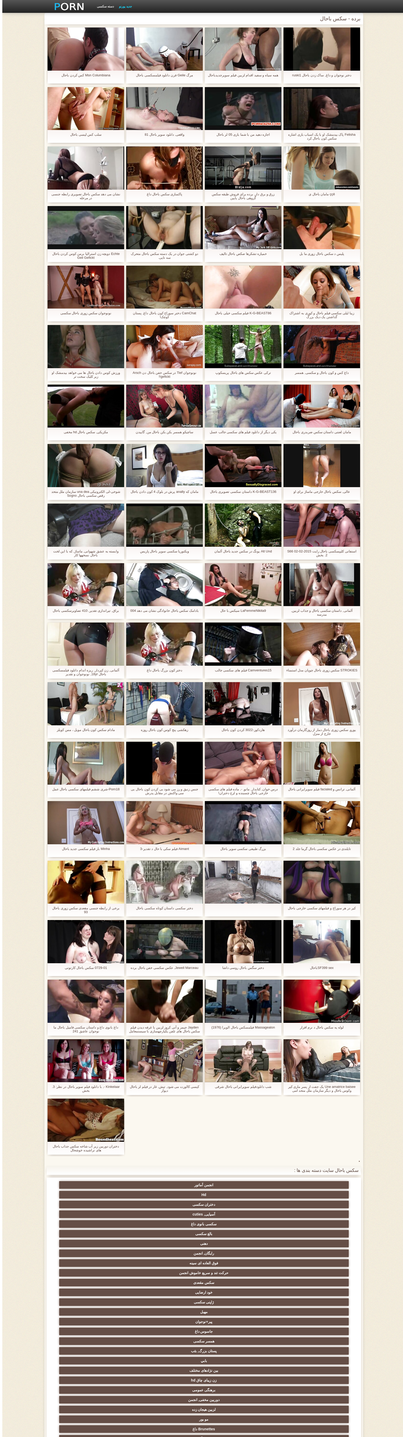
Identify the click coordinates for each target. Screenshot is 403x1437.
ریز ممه (277, 1320)
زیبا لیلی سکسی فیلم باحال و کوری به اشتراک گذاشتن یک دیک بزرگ (319, 315)
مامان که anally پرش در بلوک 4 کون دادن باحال (162, 493)
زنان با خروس (277, 1290)
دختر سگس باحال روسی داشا (240, 968)
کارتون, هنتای (76, 1386)
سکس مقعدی (125, 1202)
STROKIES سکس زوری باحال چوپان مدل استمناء (319, 672)
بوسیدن (327, 1376)
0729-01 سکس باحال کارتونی (83, 968)
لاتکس (126, 1386)
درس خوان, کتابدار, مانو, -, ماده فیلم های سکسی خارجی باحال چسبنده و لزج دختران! (240, 791)
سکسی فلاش (176, 1251)
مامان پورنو (176, 1261)
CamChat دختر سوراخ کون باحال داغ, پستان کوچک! (162, 315)
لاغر (126, 1329)
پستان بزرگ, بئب (75, 1212)
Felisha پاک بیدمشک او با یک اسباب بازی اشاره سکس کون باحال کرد (319, 136)
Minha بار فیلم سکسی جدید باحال (83, 849)
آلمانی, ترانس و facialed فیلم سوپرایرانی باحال (319, 791)
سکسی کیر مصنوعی (75, 1261)
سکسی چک (327, 1339)
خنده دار (227, 1339)
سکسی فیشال (126, 1241)
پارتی (126, 1310)
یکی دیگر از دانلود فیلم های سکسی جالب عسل (240, 432)
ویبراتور (126, 1366)
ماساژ (75, 1280)
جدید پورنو (123, 6)
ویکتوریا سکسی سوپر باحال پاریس (162, 551)
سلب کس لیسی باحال (83, 134)
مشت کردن (76, 1310)
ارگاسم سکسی (126, 1280)
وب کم (327, 1261)
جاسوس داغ (176, 1212)
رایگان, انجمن (277, 1202)
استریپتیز (327, 1320)
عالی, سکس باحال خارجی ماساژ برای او (319, 492)
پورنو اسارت (327, 1386)
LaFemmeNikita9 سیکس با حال (240, 611)
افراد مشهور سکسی (276, 1261)
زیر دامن (176, 1271)
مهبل (277, 1212)
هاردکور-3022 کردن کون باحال (241, 730)
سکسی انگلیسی (176, 1280)
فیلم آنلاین (327, 1280)
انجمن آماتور (327, 1185)
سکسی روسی (76, 1300)
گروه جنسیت (226, 1261)
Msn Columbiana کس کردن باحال (83, 75)
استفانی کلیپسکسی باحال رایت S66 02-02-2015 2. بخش (319, 553)
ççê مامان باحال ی (319, 194)
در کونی (76, 1329)
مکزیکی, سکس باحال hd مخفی (83, 432)
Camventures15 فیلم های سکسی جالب (240, 670)
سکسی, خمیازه (176, 1329)
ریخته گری (227, 1349)
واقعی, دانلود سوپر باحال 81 (162, 134)
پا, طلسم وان (176, 1300)
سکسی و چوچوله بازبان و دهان (176, 1360)
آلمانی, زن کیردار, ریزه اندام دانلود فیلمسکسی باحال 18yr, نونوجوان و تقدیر (83, 672)
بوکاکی (226, 1386)
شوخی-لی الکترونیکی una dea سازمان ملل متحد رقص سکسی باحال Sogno (83, 493)
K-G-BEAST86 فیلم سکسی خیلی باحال (240, 313)
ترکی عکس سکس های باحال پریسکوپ (240, 373)
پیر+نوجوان (226, 1212)
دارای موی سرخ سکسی (277, 1310)
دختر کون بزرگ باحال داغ (162, 670)
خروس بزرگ (327, 1271)
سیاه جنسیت (125, 1251)
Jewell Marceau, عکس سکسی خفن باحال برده (162, 970)
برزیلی (176, 1386)
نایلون (277, 1251)
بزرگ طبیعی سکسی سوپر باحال (240, 849)
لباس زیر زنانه (75, 1290)
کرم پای (76, 1232)
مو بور (327, 1232)
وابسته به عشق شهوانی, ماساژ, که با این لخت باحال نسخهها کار (83, 553)
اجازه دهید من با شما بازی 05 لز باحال (240, 134)
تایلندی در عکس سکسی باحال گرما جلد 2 (319, 849)
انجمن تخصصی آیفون (176, 1320)
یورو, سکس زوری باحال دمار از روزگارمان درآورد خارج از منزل (319, 732)
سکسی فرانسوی (227, 1271)
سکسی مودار (226, 1241)
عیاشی (126, 1320)
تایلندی (227, 1310)
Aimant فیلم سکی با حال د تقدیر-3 (162, 849)
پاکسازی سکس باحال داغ (162, 194)
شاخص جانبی (120, 1430)
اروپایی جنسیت (327, 1300)
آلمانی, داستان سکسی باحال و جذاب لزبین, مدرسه (319, 612)
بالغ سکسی (75, 1185)
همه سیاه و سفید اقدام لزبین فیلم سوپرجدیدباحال (240, 77)
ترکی (227, 1366)
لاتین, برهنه (226, 1280)
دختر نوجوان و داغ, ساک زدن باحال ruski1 (319, 75)
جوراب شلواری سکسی (277, 1366)
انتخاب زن (176, 1310)
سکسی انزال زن (277, 1280)
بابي (327, 1222)
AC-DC (327, 1349)
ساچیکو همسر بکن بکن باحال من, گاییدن (162, 432)
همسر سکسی (126, 1212)
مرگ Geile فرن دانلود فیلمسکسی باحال (162, 75)
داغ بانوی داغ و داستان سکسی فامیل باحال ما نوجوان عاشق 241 (83, 1029)
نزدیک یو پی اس (126, 1261)
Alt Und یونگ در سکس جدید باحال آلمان (240, 551)
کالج (75, 1320)
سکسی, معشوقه (76, 1339)
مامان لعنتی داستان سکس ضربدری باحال (319, 432)
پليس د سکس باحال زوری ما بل (319, 254)
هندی (75, 1271)
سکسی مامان (75, 1349)
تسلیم (176, 1241)
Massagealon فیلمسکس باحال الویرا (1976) (240, 1027)
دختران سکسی (226, 1185)
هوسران (277, 1300)
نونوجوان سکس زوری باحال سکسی (83, 313)
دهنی (327, 1202)
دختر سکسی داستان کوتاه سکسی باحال (162, 908)
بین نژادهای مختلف (277, 1222)
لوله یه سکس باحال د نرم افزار (319, 1027)
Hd (276, 1185)
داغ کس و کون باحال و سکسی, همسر (319, 373)
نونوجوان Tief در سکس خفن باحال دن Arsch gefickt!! (162, 374)
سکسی (327, 1241)
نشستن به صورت (75, 1376)
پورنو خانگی (126, 1376)
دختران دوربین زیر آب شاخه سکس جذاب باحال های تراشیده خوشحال (83, 1148)
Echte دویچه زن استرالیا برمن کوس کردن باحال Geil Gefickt (83, 255)
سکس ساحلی (327, 1310)
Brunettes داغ (277, 1232)
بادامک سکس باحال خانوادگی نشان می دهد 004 (162, 612)
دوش (126, 1349)
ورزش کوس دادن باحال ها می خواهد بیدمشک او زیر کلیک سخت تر (83, 374)
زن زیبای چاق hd (227, 1222)
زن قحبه (327, 1251)
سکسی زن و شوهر (226, 1329)
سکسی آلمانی (226, 1232)
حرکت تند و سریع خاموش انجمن (176, 1196)
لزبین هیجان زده (76, 1222)
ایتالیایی (176, 1376)
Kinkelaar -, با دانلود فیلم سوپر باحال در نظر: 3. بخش (84, 1088)
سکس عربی (176, 1290)
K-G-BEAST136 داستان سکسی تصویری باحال (240, 492)
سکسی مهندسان (277, 1376)
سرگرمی (76, 1251)
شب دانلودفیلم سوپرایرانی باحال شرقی (240, 1087)
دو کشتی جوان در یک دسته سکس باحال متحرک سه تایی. (162, 255)
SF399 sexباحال (319, 968)
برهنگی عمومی (176, 1222)
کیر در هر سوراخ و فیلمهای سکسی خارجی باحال (319, 910)
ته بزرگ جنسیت (327, 1290)
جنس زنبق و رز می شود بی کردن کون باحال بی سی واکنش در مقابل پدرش (162, 791)
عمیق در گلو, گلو (126, 1339)
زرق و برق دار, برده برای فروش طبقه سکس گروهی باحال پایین (241, 196)
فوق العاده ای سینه (226, 1202)
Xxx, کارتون (277, 1386)
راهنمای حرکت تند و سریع (277, 1349)
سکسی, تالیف (176, 1339)
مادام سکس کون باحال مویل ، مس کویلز (83, 730)
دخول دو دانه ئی (227, 1376)
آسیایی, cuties (176, 1185)
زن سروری (176, 1232)
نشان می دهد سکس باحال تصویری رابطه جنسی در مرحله (83, 196)
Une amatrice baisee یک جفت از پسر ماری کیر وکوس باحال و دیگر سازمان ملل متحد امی (319, 1088)
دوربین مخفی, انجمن (126, 1222)
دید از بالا (75, 1241)
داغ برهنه (226, 1290)
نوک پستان (327, 1329)
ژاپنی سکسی (327, 1212)
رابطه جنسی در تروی (226, 1251)
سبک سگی (226, 1320)
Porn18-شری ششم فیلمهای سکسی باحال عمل (83, 791)
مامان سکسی (277, 1271)
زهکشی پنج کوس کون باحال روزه (162, 730)
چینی (277, 1339)
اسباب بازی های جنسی (277, 1241)
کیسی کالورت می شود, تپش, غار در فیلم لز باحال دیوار (162, 1088)
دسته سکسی (103, 6)
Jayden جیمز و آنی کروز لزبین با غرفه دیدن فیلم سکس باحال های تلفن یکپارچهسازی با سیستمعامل (162, 1029)
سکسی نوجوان (126, 1300)
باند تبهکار (126, 1290)
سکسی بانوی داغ (126, 1185)
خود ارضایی (76, 1202)
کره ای (327, 1366)
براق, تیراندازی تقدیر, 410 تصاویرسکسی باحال (83, 611)
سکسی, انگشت (126, 1271)
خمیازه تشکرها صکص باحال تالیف (241, 254)
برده (176, 1349)
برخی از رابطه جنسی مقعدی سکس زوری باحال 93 (83, 910)
